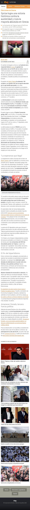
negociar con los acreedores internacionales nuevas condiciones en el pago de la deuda (15, 215)
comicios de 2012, (10, 333)
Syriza (13, 67)
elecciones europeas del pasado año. (13, 335)
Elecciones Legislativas (18, 490)
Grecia (6, 490)
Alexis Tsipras (12, 81)
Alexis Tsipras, (5, 160)
